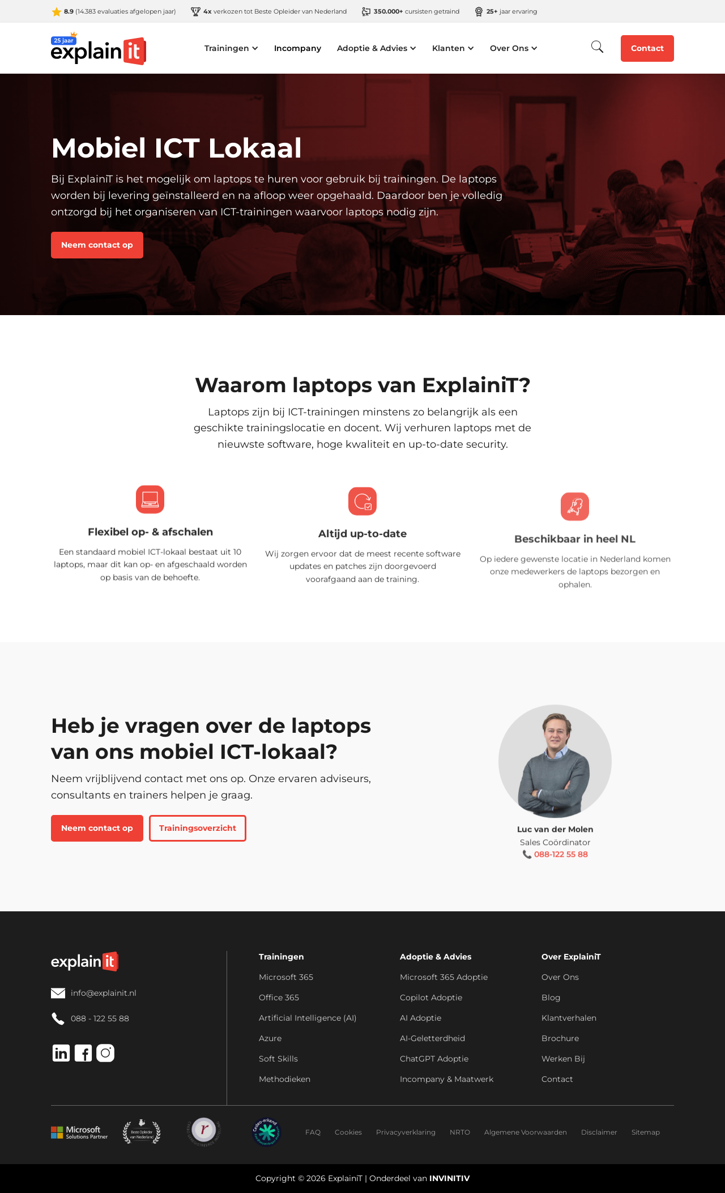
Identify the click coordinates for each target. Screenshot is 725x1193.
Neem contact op (97, 245)
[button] (231, 48)
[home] (99, 48)
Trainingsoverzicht (197, 828)
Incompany (297, 48)
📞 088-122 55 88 (555, 868)
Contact (647, 48)
